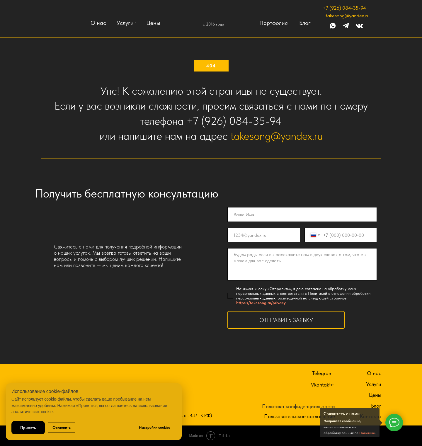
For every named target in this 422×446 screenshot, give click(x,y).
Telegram (322, 373)
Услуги (373, 384)
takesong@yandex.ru (348, 15)
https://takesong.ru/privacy (261, 302)
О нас (374, 373)
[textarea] (302, 264)
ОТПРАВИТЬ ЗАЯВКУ (286, 320)
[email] (263, 235)
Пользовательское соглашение (299, 416)
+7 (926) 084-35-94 (344, 8)
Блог (376, 406)
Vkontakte (322, 384)
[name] (302, 214)
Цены (375, 395)
